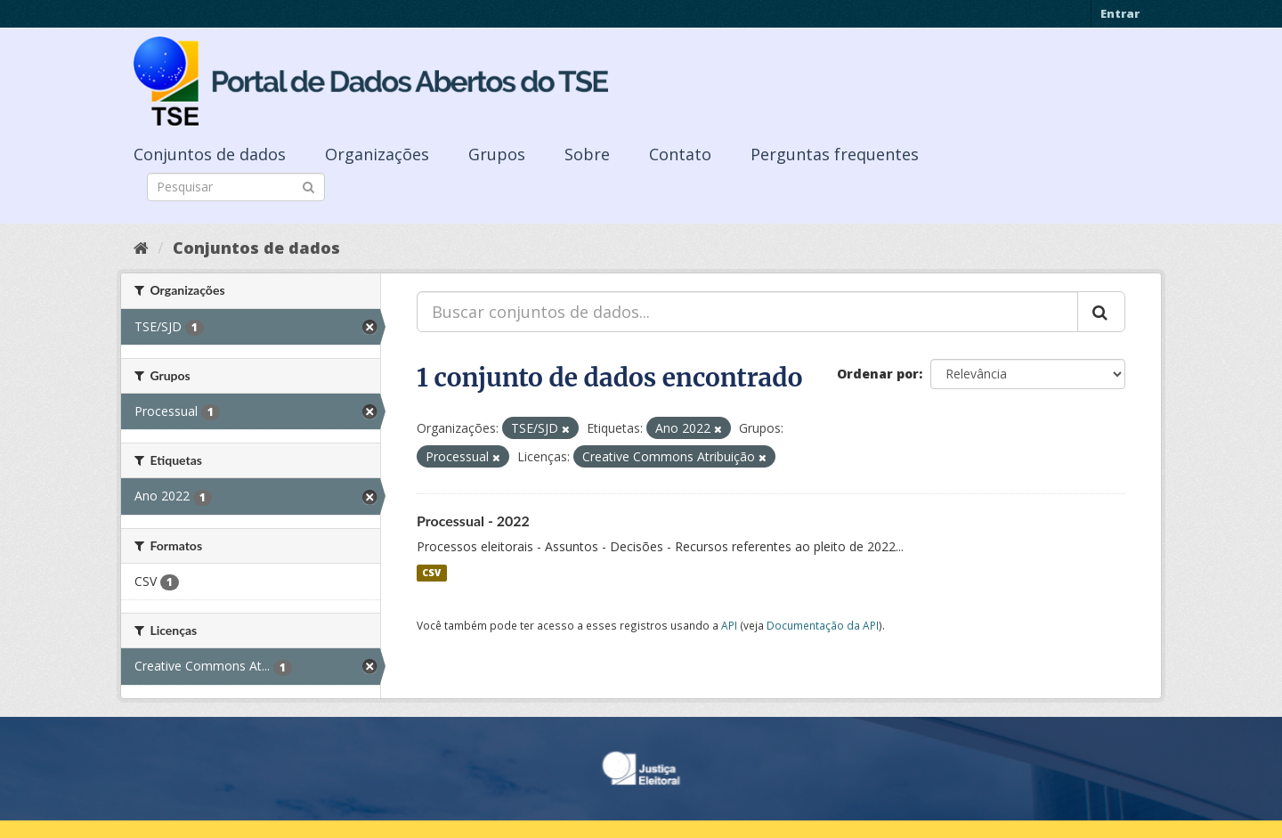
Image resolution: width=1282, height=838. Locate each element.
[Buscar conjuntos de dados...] (747, 311)
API (729, 625)
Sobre (587, 154)
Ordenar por (878, 373)
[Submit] (308, 185)
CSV (431, 572)
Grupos (496, 154)
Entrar (1120, 13)
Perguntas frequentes (835, 154)
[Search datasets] (236, 187)
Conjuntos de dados (210, 154)
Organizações (377, 154)
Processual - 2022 (473, 520)
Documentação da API (823, 625)
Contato (680, 154)
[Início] (141, 247)
